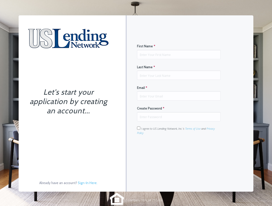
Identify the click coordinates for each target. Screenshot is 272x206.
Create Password (150, 108)
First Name (146, 46)
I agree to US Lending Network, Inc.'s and (176, 130)
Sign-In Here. (87, 183)
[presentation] (175, 151)
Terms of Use (192, 128)
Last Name (146, 67)
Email (142, 88)
